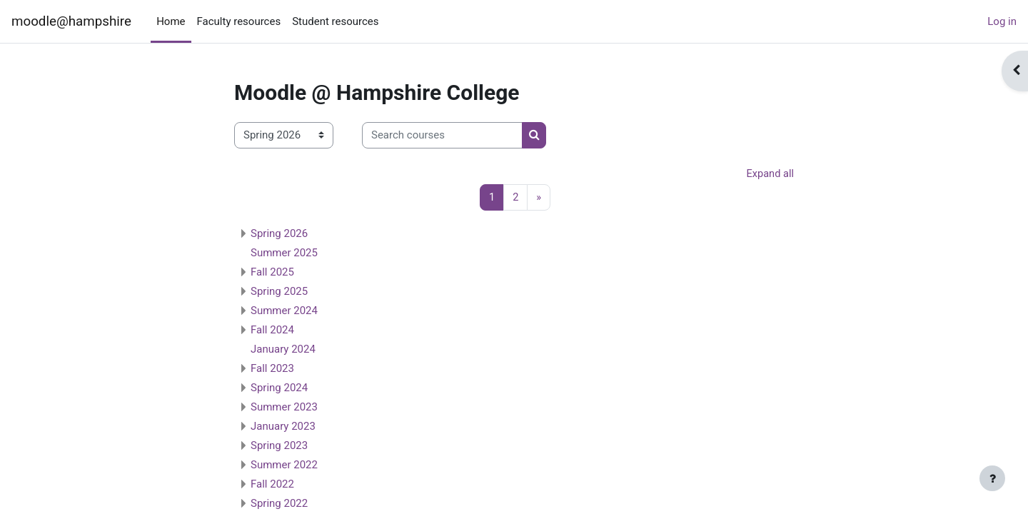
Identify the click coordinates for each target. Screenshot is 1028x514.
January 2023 (283, 426)
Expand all (769, 174)
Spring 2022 (279, 504)
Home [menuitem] (170, 21)
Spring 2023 (279, 446)
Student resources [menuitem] (335, 21)
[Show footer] (992, 478)
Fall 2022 (272, 484)
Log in (1002, 21)
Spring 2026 (279, 234)
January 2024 (283, 349)
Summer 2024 (284, 311)
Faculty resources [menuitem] (239, 21)
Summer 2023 (284, 407)
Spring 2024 (279, 388)
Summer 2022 (284, 465)
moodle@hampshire (71, 21)
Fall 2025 (272, 272)
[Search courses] (442, 135)
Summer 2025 (284, 253)
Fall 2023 (272, 369)
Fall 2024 (272, 330)
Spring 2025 (279, 292)
